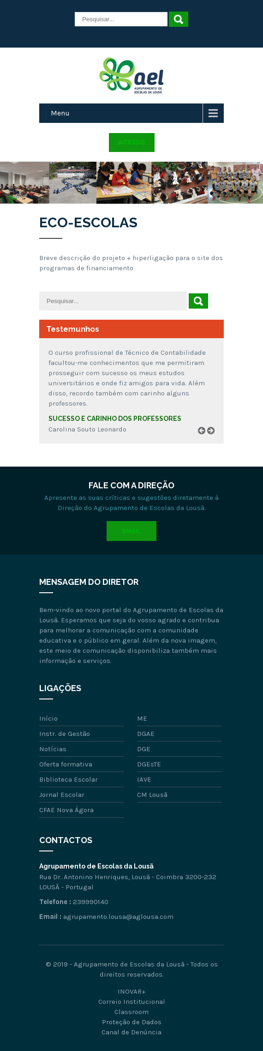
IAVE (144, 779)
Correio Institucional (131, 1001)
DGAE (146, 733)
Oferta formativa (65, 764)
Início (48, 718)
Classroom (131, 1012)
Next (214, 441)
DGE (143, 749)
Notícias (52, 749)
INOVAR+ (131, 991)
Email (131, 531)
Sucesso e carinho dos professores (114, 418)
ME (142, 718)
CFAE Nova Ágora (66, 810)
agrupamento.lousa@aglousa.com (118, 916)
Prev (205, 441)
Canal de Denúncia (131, 1032)
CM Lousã (152, 794)
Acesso (131, 142)
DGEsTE (149, 764)
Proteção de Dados (131, 1022)
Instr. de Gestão (64, 733)
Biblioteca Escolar (68, 779)
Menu (60, 113)
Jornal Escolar (61, 794)
